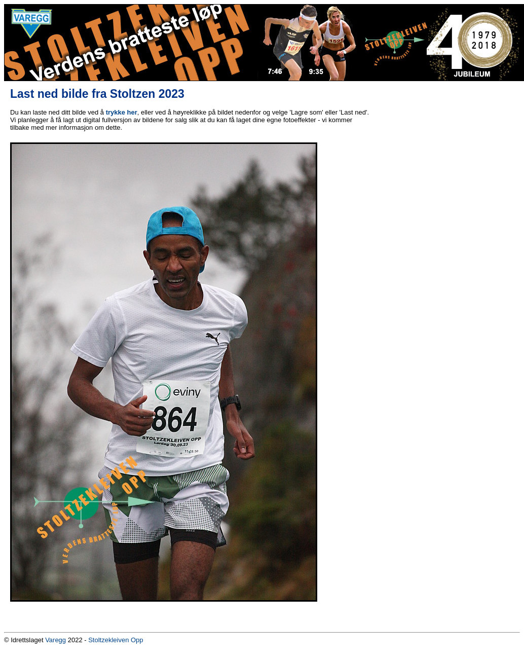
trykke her (121, 112)
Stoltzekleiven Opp (115, 640)
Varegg (55, 640)
